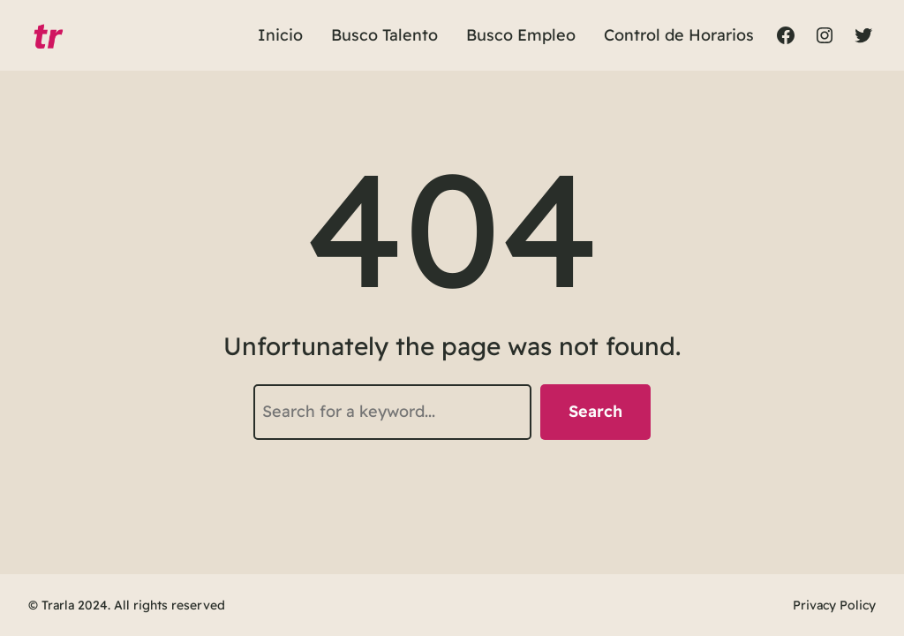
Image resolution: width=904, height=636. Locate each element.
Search (595, 411)
